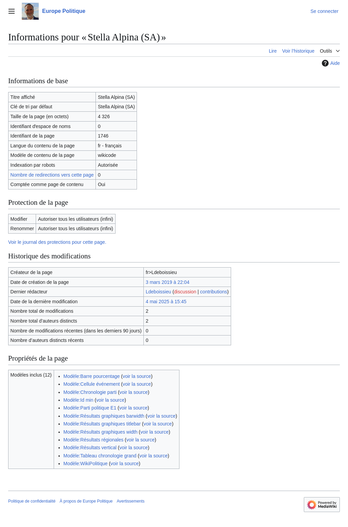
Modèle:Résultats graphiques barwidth (104, 416)
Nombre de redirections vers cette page (52, 175)
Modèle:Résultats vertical (90, 447)
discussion (185, 291)
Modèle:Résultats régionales (94, 439)
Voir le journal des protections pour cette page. (57, 242)
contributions (213, 291)
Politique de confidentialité (31, 501)
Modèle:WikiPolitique (86, 463)
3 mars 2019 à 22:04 (167, 282)
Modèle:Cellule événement (92, 384)
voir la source (137, 376)
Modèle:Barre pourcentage (92, 376)
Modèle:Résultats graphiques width (101, 432)
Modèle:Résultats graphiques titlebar (102, 423)
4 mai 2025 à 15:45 (166, 301)
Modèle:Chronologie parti (90, 392)
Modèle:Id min (78, 400)
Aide (330, 63)
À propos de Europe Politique (85, 501)
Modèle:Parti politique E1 (90, 408)
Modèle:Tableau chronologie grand (100, 455)
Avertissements (131, 501)
